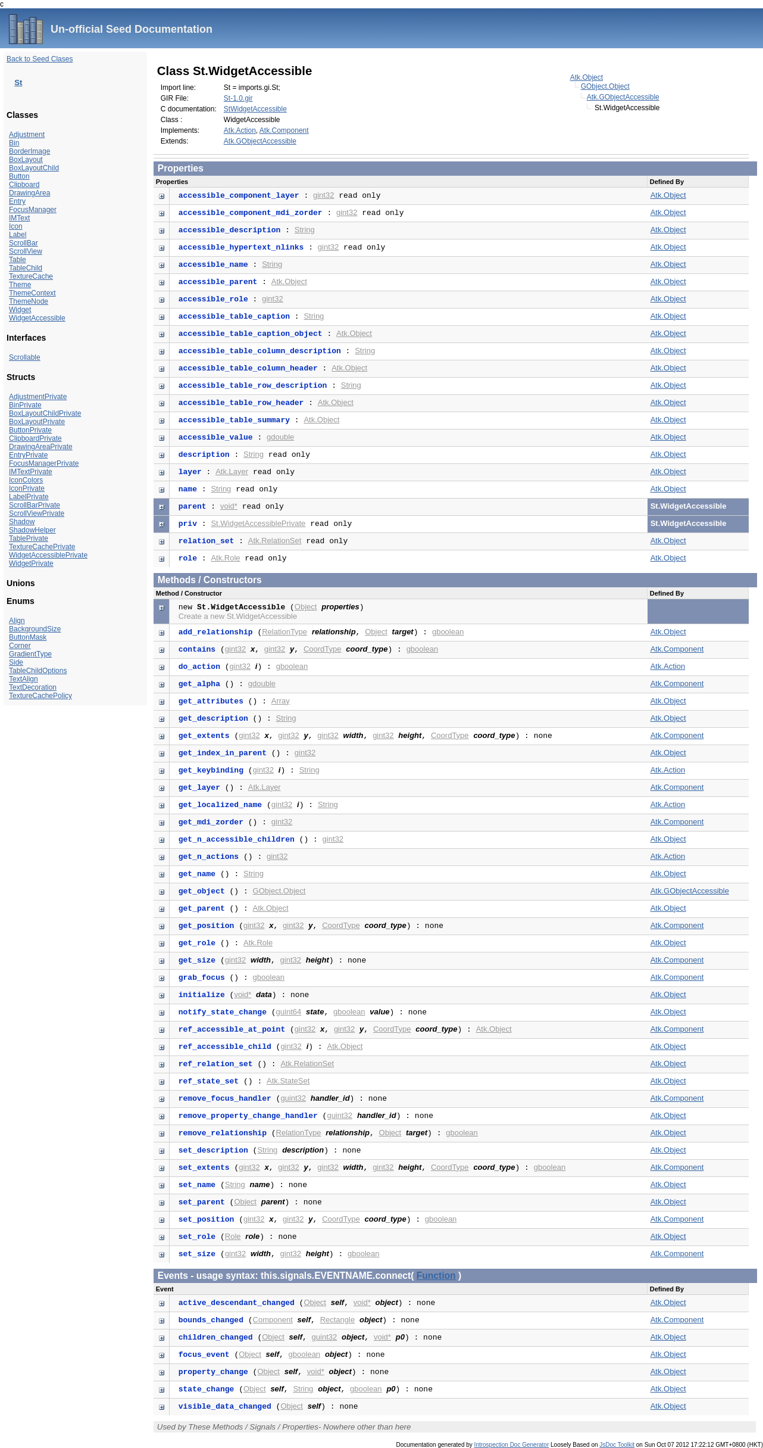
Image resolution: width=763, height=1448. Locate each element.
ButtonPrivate (30, 430)
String (305, 229)
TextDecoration (33, 687)
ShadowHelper (32, 530)
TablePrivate (28, 538)
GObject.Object (605, 86)
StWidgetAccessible (255, 109)
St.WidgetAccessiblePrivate (258, 523)
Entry (17, 201)
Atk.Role (225, 557)
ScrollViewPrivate (36, 513)
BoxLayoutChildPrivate (45, 413)
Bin (14, 143)
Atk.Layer (231, 471)
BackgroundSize (35, 629)
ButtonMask (27, 637)
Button (19, 176)
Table (17, 260)
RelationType (284, 631)
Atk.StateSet (288, 1080)
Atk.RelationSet (275, 540)
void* (228, 506)
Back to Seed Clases (40, 59)
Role (233, 1236)
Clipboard (24, 184)
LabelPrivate (29, 497)
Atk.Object (586, 77)
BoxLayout (26, 159)
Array (280, 700)
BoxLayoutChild (34, 168)
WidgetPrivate (31, 563)
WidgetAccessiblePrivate (48, 555)
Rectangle (337, 1319)
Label (17, 235)
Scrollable (24, 357)
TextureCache (31, 276)
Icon (16, 226)
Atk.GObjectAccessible (623, 97)
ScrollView (25, 251)
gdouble (280, 436)
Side (16, 662)
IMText (19, 218)
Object (306, 606)
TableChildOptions (38, 671)
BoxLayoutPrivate (37, 422)
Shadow (22, 522)
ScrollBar (23, 243)
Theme (20, 285)
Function (436, 1275)
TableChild (25, 268)
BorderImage (29, 151)
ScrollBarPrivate (34, 505)
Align (17, 620)
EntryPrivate (28, 455)
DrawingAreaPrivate (41, 447)
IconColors (26, 480)
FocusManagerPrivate (44, 463)
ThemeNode (28, 301)
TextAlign (23, 679)
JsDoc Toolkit (616, 1444)
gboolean (448, 631)
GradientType (30, 654)
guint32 (293, 1098)
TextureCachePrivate (42, 547)
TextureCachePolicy (40, 696)
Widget (20, 310)
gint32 (323, 195)
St (18, 82)
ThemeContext (32, 293)
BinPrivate (25, 405)
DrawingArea (29, 193)
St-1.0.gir (238, 98)
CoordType (323, 648)
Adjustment (27, 134)
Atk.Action (240, 130)
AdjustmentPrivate (38, 397)
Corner (20, 646)
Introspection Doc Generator (511, 1444)
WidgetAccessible (37, 318)
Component (273, 1319)
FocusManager (33, 209)
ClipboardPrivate (35, 438)
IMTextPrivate (30, 472)
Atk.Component (284, 130)
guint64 (289, 1011)
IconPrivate (27, 488)
